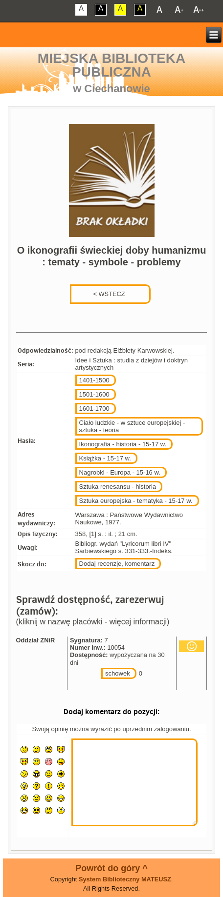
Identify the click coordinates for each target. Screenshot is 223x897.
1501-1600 (94, 394)
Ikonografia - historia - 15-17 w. (122, 444)
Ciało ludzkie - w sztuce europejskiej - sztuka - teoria (132, 426)
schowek (117, 673)
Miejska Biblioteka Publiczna (111, 65)
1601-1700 (94, 408)
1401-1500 (94, 380)
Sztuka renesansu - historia (117, 486)
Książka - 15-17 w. (105, 458)
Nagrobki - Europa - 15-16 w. (119, 472)
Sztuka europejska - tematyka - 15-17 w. (136, 500)
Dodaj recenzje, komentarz (117, 563)
